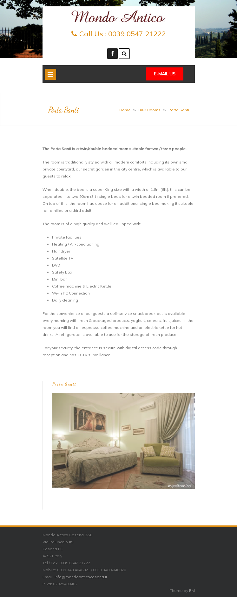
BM (192, 590)
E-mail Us (164, 74)
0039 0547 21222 (137, 33)
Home (125, 110)
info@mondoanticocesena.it (81, 576)
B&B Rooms (149, 110)
